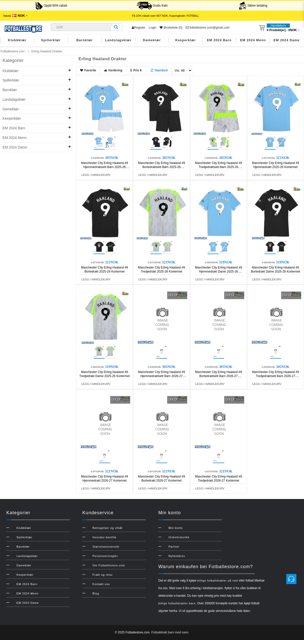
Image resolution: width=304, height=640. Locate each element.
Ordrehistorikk (178, 537)
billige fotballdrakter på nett (217, 580)
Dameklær (152, 40)
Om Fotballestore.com (108, 565)
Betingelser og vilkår (107, 527)
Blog (95, 593)
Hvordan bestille (104, 537)
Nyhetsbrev (176, 556)
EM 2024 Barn (219, 40)
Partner (173, 546)
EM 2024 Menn (253, 40)
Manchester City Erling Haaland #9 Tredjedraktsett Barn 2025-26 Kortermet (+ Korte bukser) (218, 167)
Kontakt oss (101, 584)
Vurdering (113, 70)
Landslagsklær (118, 40)
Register (138, 27)
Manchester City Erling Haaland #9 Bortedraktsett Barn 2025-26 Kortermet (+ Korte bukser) (161, 167)
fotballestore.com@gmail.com (208, 27)
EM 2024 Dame (287, 40)
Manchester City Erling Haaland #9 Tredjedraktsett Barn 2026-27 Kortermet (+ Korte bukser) (275, 376)
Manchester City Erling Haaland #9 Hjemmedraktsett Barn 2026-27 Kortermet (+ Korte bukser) (161, 376)
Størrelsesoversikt (105, 546)
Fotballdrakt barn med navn (169, 632)
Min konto (175, 527)
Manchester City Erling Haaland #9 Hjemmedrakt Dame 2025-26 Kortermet (218, 271)
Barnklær (84, 40)
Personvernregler (105, 556)
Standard (159, 70)
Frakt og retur (102, 574)
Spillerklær (51, 40)
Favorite (88, 70)
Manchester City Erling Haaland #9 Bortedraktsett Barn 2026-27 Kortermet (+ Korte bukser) (218, 376)
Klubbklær (17, 40)
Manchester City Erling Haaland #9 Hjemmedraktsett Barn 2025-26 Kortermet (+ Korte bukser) (104, 167)
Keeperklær (185, 40)
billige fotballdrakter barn (177, 603)
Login (152, 27)
